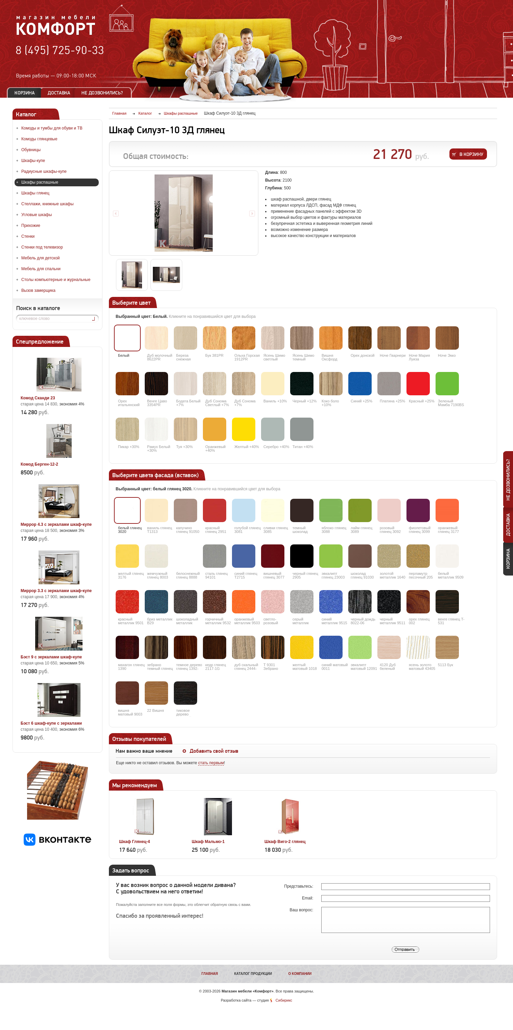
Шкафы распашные (39, 182)
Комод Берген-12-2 (39, 464)
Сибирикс (284, 1000)
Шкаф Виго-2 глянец (284, 841)
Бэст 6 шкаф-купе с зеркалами (51, 723)
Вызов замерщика (38, 290)
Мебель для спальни (41, 268)
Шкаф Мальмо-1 (208, 841)
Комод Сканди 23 (38, 398)
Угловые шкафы (36, 214)
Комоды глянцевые (39, 139)
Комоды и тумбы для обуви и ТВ (52, 128)
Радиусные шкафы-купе (44, 171)
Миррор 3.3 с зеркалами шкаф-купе (56, 590)
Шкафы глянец (35, 193)
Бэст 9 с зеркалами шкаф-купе (51, 657)
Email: (308, 898)
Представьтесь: (299, 886)
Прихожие (30, 225)
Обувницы (31, 149)
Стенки (27, 236)
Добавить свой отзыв (214, 751)
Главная (210, 974)
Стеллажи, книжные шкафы (47, 204)
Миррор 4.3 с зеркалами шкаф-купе (56, 524)
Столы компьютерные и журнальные (55, 279)
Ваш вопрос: (302, 910)
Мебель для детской (40, 258)
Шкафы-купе (33, 160)
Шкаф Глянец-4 (134, 841)
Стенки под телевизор (42, 247)
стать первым (211, 762)
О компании (299, 974)
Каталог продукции (253, 974)
